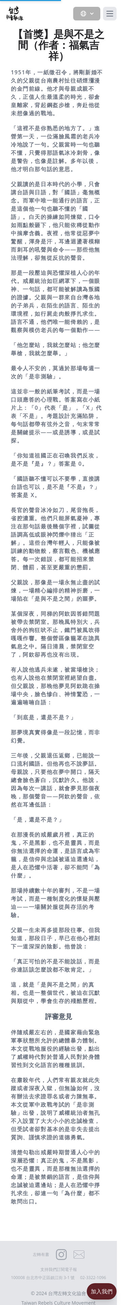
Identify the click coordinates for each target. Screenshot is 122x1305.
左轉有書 (41, 1254)
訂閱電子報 (67, 1269)
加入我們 (102, 1291)
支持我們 (48, 1269)
